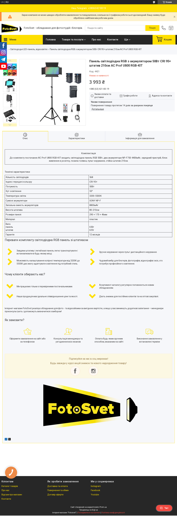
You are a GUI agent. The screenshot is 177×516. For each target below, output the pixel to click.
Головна (51, 39)
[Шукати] (152, 28)
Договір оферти (55, 494)
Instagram (96, 486)
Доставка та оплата (57, 486)
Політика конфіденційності (113, 513)
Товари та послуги (72, 39)
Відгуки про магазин (12, 494)
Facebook (95, 490)
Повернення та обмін (58, 490)
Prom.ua (103, 507)
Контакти (112, 39)
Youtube (95, 494)
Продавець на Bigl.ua (88, 510)
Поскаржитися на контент (89, 513)
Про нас (96, 39)
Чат (164, 508)
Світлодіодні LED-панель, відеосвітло (29, 49)
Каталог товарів (10, 486)
